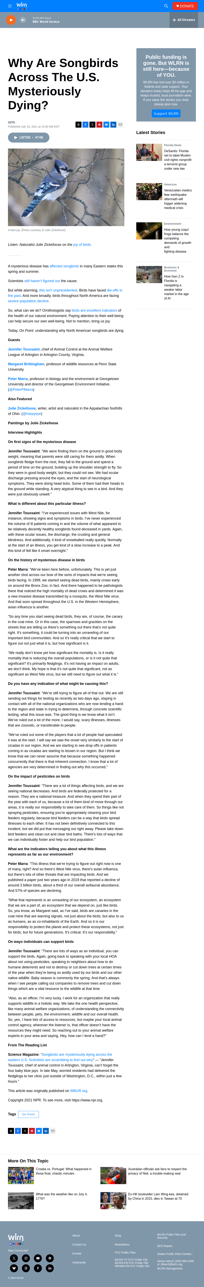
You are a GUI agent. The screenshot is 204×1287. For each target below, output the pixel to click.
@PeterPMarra (21, 390)
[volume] (23, 20)
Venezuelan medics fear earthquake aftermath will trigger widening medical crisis (178, 199)
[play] (11, 20)
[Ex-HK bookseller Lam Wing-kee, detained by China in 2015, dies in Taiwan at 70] (113, 1200)
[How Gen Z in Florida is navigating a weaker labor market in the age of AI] (149, 274)
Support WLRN (166, 113)
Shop (118, 1235)
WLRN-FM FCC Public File (131, 1262)
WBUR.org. (79, 1091)
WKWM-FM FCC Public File (132, 1266)
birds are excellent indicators (94, 310)
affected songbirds (64, 266)
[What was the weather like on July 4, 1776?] (21, 1200)
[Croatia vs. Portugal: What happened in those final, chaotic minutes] (21, 1175)
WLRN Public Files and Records (171, 1236)
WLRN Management (169, 1268)
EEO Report (164, 1246)
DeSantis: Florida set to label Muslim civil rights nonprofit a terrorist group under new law (177, 159)
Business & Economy (171, 269)
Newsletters (122, 1244)
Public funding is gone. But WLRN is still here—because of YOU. (166, 66)
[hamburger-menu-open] (10, 6)
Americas (170, 184)
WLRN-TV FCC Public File (131, 1259)
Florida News (172, 145)
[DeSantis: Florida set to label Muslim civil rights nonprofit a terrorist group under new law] (149, 152)
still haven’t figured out (42, 281)
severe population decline (28, 301)
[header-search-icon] (166, 6)
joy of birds (82, 245)
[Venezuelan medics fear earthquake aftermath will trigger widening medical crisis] (149, 191)
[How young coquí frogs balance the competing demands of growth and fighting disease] (149, 230)
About (76, 1235)
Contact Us (79, 1244)
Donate (76, 1253)
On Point (28, 1114)
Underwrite (79, 1262)
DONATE (187, 6)
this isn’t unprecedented (58, 290)
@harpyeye (32, 414)
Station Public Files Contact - (175, 1254)
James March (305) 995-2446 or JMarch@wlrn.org (175, 1263)
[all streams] (184, 20)
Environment (172, 223)
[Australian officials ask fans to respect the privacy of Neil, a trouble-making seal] (113, 1175)
